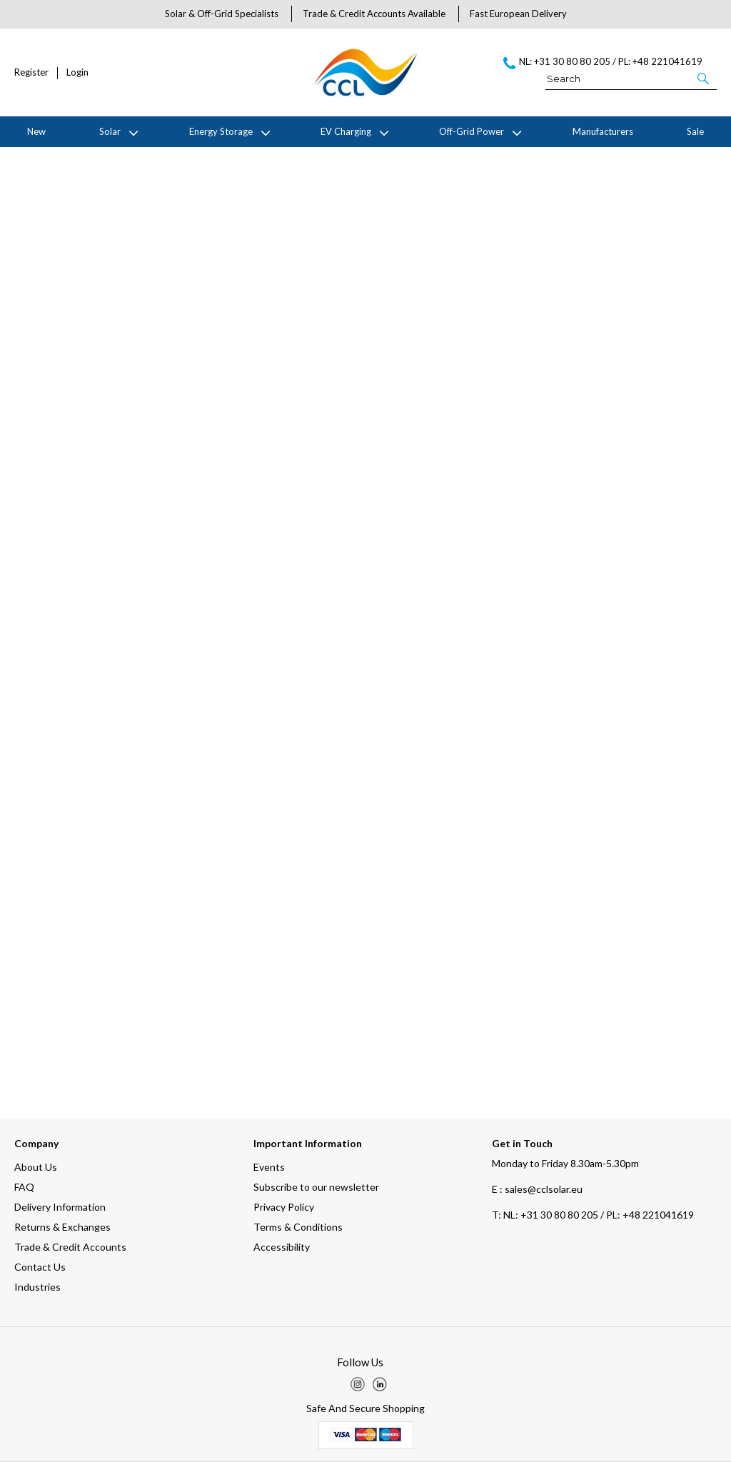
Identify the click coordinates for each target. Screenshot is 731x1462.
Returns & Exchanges (62, 1227)
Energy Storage (221, 131)
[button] (704, 77)
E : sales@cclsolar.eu (537, 1189)
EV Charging (346, 131)
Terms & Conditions (298, 1227)
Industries (37, 1287)
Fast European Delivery (518, 13)
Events (269, 1167)
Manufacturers (603, 131)
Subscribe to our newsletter (316, 1187)
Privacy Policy (283, 1207)
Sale (695, 131)
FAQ (24, 1187)
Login (77, 72)
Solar (110, 131)
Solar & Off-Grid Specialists (221, 13)
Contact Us (40, 1267)
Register (31, 72)
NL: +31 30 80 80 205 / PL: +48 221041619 (593, 1215)
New (36, 131)
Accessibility (281, 1247)
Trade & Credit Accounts (70, 1247)
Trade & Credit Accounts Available (374, 13)
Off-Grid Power (471, 131)
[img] (358, 1384)
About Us (35, 1167)
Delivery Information (60, 1207)
